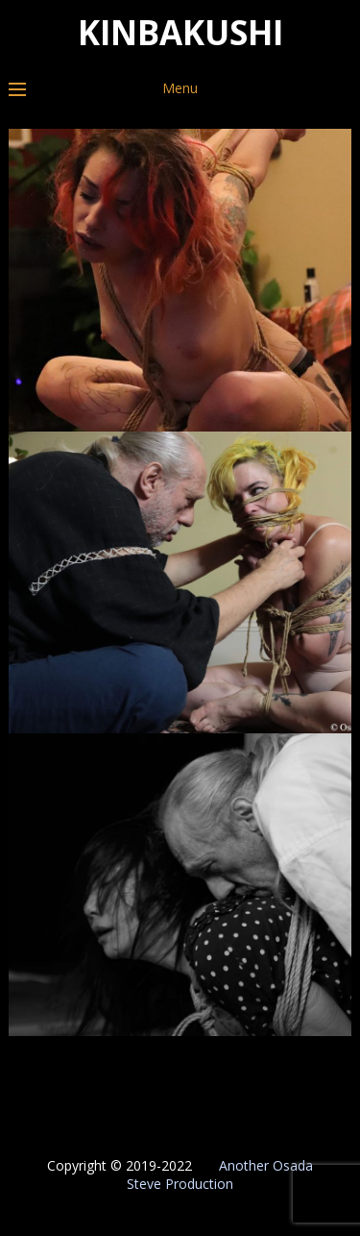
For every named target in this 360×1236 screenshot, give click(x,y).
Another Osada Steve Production (220, 1174)
